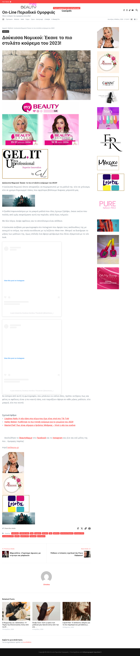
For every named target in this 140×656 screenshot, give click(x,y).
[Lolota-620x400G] (46, 503)
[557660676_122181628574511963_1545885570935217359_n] (117, 205)
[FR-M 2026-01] (117, 142)
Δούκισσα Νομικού (67, 533)
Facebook (41, 437)
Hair (31, 533)
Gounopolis (69, 10)
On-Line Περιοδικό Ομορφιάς (29, 12)
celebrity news (24, 533)
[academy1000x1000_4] (117, 278)
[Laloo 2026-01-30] (46, 462)
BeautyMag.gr (25, 437)
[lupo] (117, 225)
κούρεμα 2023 (79, 533)
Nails (22, 19)
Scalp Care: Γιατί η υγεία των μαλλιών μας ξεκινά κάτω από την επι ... (45, 625)
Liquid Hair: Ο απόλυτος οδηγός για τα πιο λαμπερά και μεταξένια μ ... (76, 624)
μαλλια (17, 536)
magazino (38, 533)
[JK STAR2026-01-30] (117, 118)
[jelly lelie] (117, 249)
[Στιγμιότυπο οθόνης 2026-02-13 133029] (46, 201)
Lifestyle (47, 19)
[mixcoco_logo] (117, 163)
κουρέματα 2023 (8, 536)
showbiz (45, 533)
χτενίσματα (41, 536)
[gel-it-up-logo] (46, 164)
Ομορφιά (33, 536)
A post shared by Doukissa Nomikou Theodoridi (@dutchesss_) (31, 313)
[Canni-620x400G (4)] (108, 83)
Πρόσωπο (9, 19)
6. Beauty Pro (56, 19)
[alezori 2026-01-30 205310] (46, 484)
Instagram (57, 437)
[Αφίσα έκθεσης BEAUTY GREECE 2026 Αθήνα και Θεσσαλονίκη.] (40, 144)
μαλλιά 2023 (24, 536)
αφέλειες (56, 533)
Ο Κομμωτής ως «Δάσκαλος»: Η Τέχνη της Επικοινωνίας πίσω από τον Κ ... (15, 625)
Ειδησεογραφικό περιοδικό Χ (92, 652)
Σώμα (27, 19)
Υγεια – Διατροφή (37, 19)
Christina (46, 584)
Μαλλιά (16, 19)
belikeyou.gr (13, 447)
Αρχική (4, 28)
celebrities (15, 533)
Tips (50, 533)
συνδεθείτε (27, 642)
